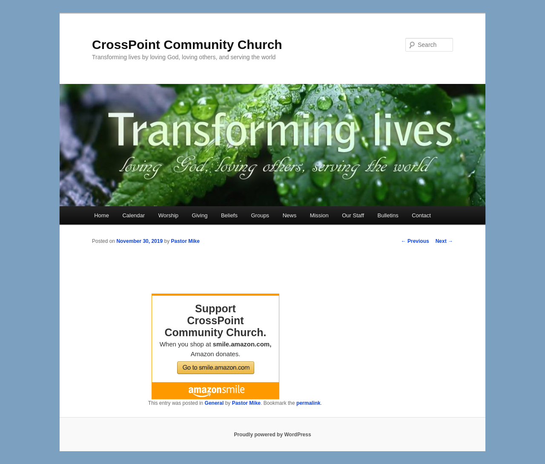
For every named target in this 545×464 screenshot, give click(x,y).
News (290, 215)
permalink (308, 403)
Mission (319, 215)
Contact (421, 215)
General (214, 403)
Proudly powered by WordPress (272, 435)
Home (101, 215)
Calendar (133, 215)
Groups (260, 215)
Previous (415, 241)
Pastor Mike (185, 241)
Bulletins (388, 215)
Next (444, 241)
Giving (200, 215)
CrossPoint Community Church (187, 44)
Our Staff (353, 215)
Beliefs (229, 215)
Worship (168, 215)
